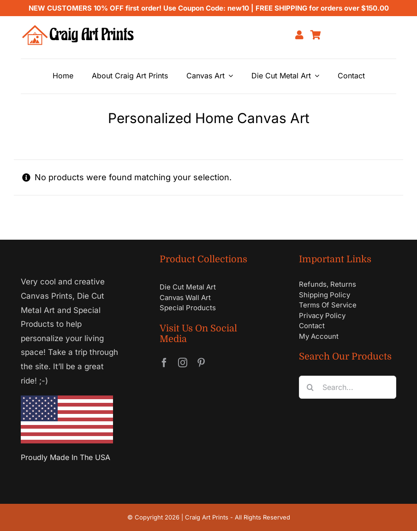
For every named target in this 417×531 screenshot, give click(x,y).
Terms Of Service (328, 305)
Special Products (188, 307)
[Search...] (347, 387)
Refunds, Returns (327, 284)
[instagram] (182, 362)
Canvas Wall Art (185, 297)
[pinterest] (201, 362)
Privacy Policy (322, 315)
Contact (312, 325)
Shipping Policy (324, 294)
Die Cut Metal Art (188, 287)
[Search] (310, 387)
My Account (319, 336)
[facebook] (164, 362)
